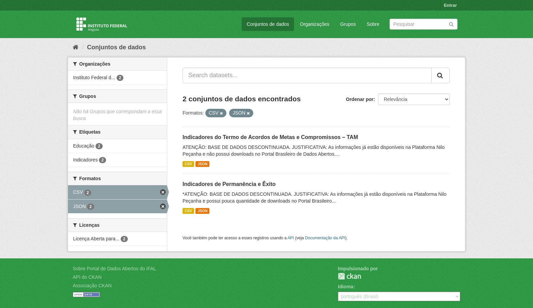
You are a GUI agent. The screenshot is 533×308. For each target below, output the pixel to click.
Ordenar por (360, 99)
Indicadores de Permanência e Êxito (229, 184)
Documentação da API (325, 238)
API (291, 238)
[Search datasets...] (307, 75)
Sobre (373, 24)
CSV (188, 164)
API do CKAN (87, 277)
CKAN (349, 276)
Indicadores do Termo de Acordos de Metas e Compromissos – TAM (270, 137)
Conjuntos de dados (268, 24)
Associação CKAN (92, 285)
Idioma (345, 286)
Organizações (314, 24)
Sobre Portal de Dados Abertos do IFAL (114, 268)
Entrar (450, 5)
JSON (202, 164)
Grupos (348, 24)
